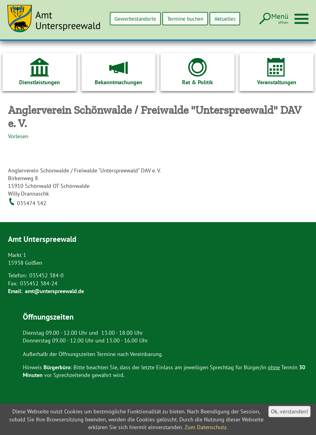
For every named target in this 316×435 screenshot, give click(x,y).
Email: (15, 291)
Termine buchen (181, 18)
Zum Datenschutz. (206, 427)
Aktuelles (223, 18)
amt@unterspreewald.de (54, 291)
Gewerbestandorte (127, 18)
